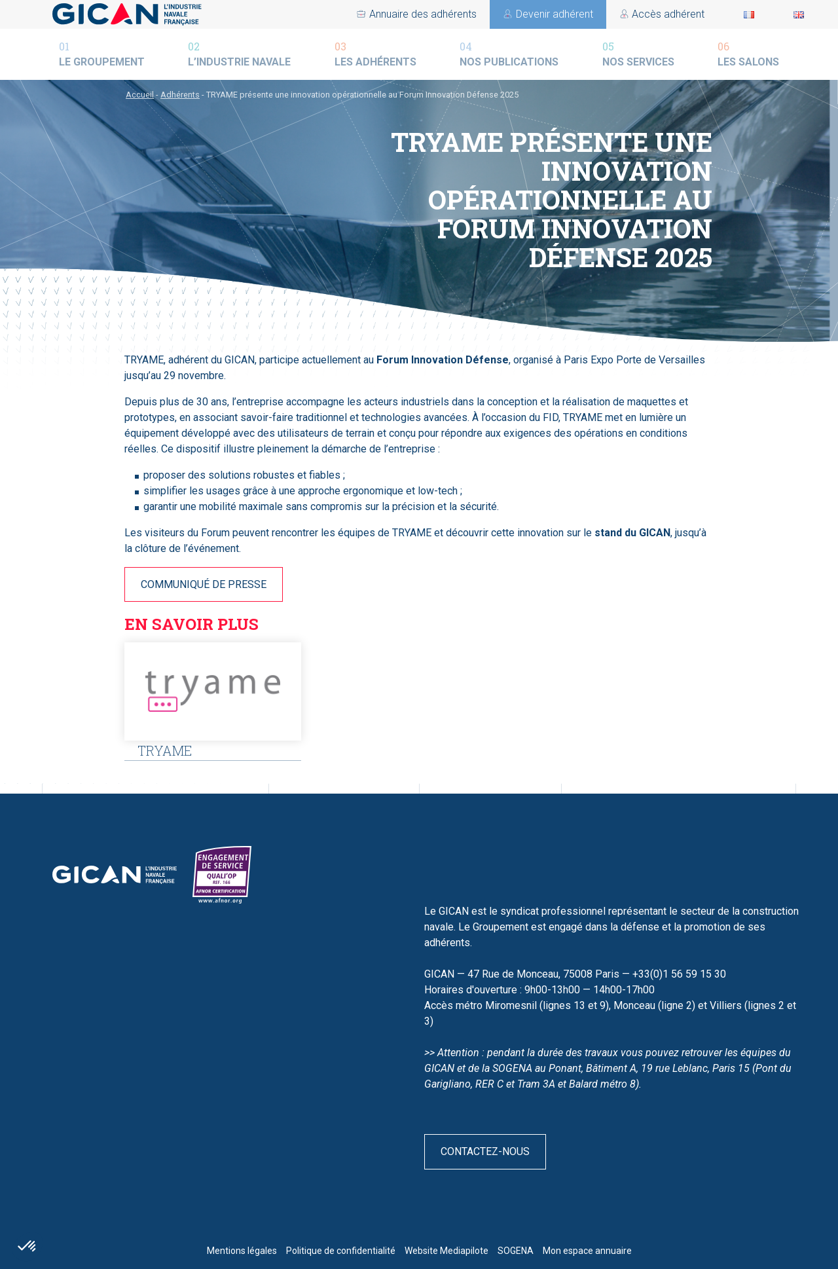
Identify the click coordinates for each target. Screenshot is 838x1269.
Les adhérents (375, 53)
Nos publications (509, 53)
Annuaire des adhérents (650, 14)
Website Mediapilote (446, 1250)
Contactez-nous (485, 1151)
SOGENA (516, 1250)
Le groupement (102, 53)
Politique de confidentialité (340, 1250)
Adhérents (180, 95)
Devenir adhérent (519, 14)
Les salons (748, 53)
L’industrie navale (239, 53)
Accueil (140, 95)
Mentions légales (242, 1250)
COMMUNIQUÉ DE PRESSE (203, 584)
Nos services (638, 53)
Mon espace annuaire (587, 1250)
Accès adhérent (405, 14)
